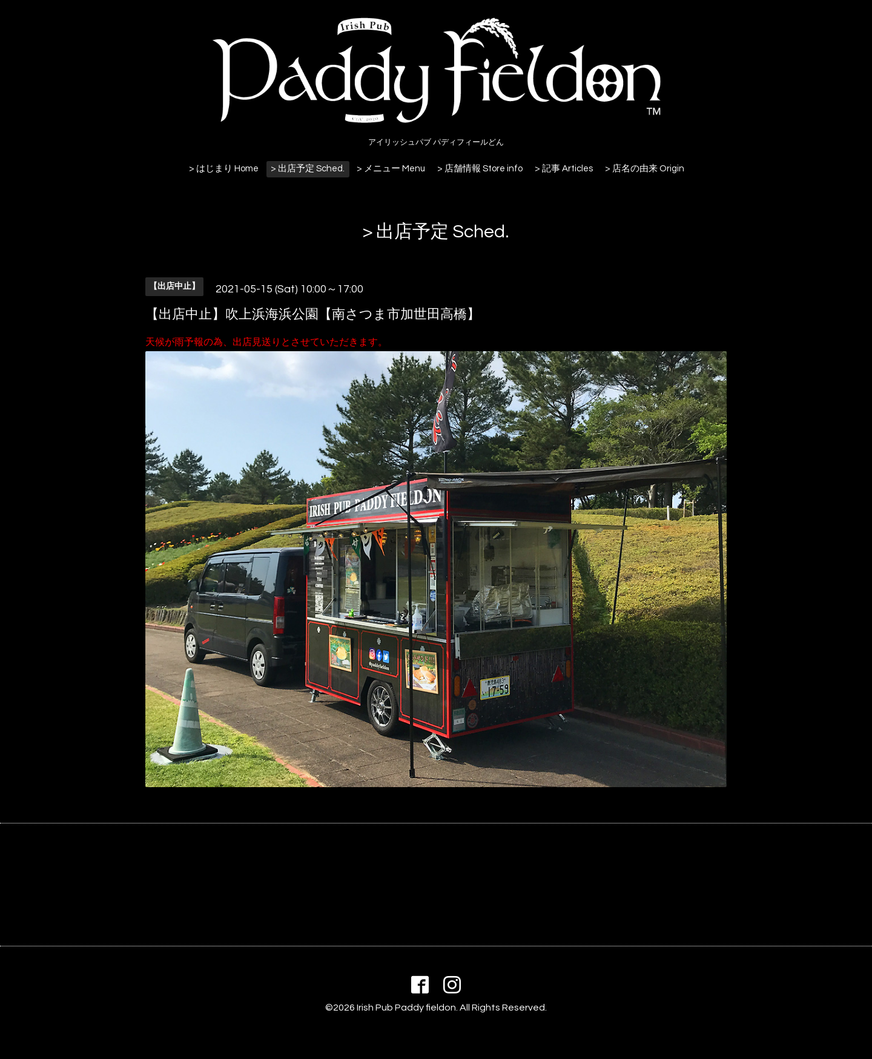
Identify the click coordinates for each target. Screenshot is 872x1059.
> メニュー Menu (391, 168)
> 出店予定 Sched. (308, 168)
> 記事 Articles (564, 168)
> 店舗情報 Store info (480, 168)
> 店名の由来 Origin (644, 168)
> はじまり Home (224, 168)
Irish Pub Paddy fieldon (406, 1007)
